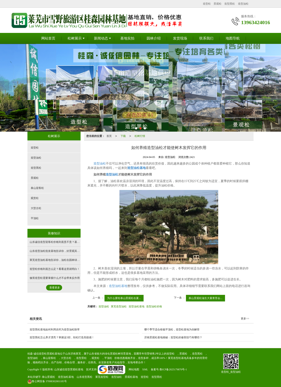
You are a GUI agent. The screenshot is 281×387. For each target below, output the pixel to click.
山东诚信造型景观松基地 (68, 369)
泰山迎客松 (37, 188)
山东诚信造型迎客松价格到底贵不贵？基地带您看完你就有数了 (66, 242)
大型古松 (36, 208)
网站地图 (134, 369)
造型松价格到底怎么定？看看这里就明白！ (55, 269)
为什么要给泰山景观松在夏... (124, 298)
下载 (123, 136)
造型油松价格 (154, 306)
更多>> (245, 318)
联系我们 (206, 38)
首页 (109, 136)
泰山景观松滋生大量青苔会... (205, 298)
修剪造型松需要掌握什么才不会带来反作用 (55, 278)
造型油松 (243, 3)
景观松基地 (131, 376)
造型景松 (81, 358)
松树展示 (75, 38)
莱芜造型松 (101, 376)
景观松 (218, 3)
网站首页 (48, 38)
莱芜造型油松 (119, 306)
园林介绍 (154, 38)
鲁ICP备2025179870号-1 (173, 369)
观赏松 (35, 198)
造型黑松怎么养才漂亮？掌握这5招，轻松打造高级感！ (62, 337)
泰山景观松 (48, 376)
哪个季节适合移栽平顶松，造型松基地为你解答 (172, 329)
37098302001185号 (47, 381)
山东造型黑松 (84, 376)
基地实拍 (127, 38)
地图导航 (233, 38)
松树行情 (140, 136)
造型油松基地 (118, 286)
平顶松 (35, 218)
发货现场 (180, 38)
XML (145, 369)
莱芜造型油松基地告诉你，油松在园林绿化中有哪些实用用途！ (66, 260)
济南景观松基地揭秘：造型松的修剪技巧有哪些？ (173, 337)
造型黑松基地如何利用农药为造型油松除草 (55, 329)
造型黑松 (229, 3)
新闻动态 (101, 38)
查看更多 (54, 287)
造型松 (207, 3)
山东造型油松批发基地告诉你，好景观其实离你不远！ (61, 251)
